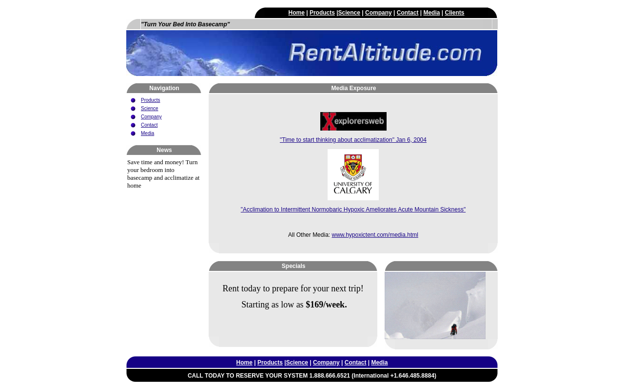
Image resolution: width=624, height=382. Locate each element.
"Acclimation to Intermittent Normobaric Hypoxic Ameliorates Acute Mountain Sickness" (353, 209)
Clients (454, 12)
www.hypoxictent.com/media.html (375, 234)
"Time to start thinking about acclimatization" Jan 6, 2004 (353, 139)
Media (431, 12)
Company (378, 12)
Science (349, 12)
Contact (408, 12)
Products (322, 12)
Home (297, 12)
